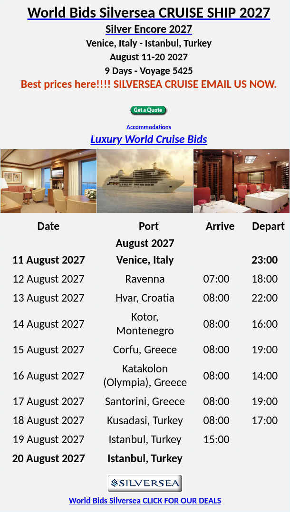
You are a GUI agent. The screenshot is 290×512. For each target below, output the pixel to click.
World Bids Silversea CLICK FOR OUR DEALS (145, 500)
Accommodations (148, 127)
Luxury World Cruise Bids (148, 139)
